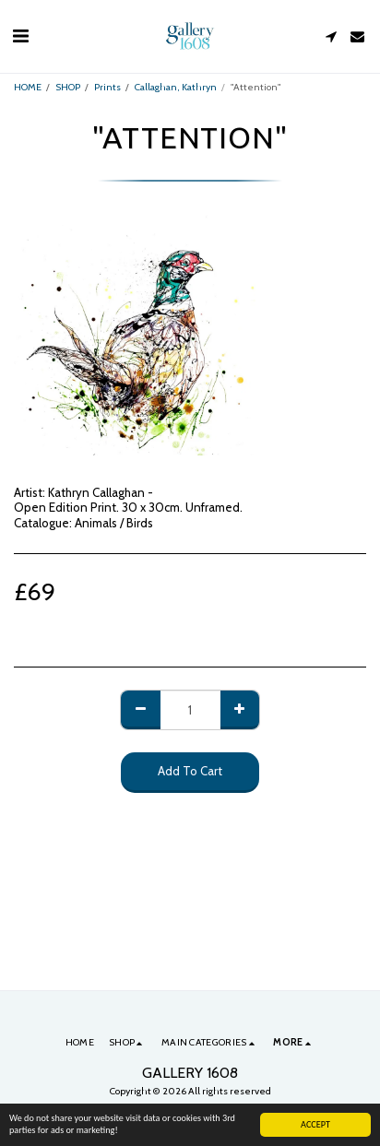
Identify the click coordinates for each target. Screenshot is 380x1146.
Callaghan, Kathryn (176, 87)
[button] (20, 35)
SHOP (67, 87)
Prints (107, 87)
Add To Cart (190, 770)
